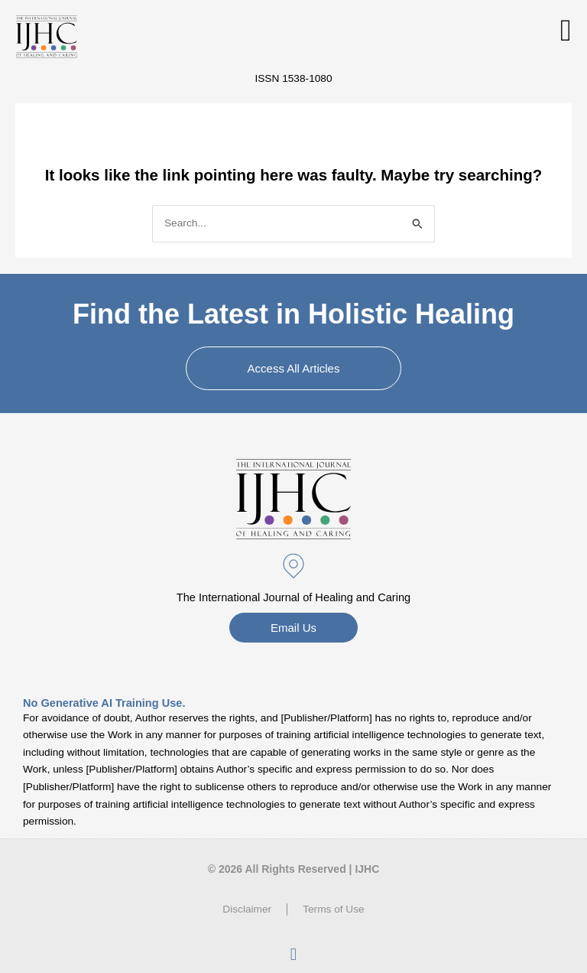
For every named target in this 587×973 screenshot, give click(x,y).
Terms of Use (334, 909)
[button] (566, 31)
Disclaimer (246, 909)
